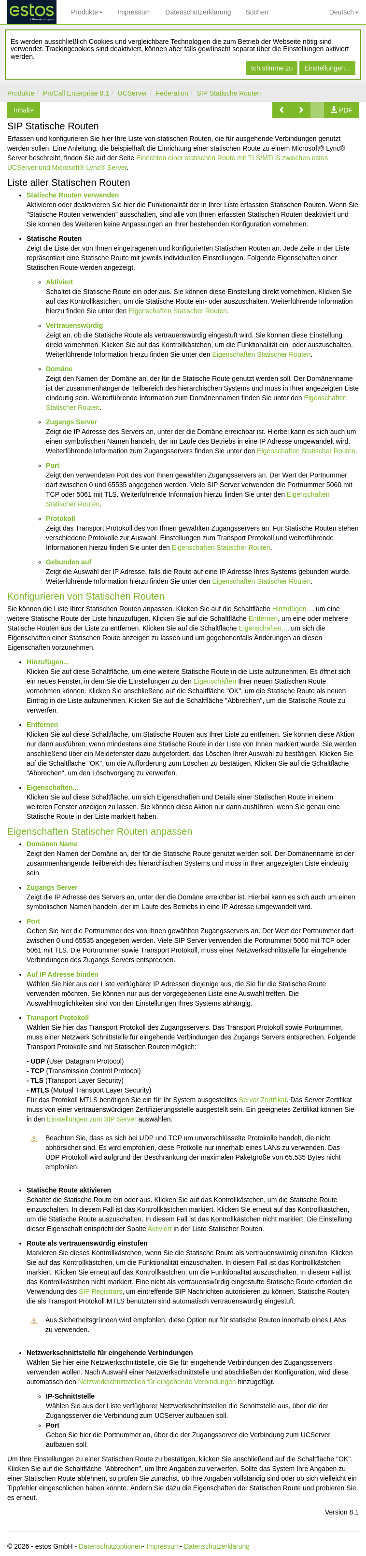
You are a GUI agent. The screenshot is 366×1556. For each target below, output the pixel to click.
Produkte (87, 12)
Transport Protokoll (58, 1018)
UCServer (132, 93)
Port (52, 465)
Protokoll (60, 518)
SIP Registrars (100, 1291)
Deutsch (344, 12)
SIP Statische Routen (229, 93)
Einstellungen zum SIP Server (92, 1119)
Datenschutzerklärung (198, 12)
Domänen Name (52, 844)
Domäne (59, 369)
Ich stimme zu (272, 68)
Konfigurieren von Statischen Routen (86, 596)
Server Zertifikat (263, 1100)
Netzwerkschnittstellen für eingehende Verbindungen (157, 1382)
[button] (282, 110)
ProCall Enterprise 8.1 (76, 93)
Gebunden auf (68, 562)
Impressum (134, 12)
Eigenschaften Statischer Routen (177, 311)
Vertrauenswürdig (74, 325)
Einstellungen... (327, 68)
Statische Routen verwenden (73, 195)
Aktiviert (59, 282)
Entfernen (263, 618)
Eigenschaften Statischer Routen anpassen (100, 831)
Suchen (256, 12)
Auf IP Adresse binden (63, 974)
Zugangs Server (71, 422)
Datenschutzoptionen (110, 1546)
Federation (172, 93)
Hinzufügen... (292, 609)
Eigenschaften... (263, 628)
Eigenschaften (215, 681)
